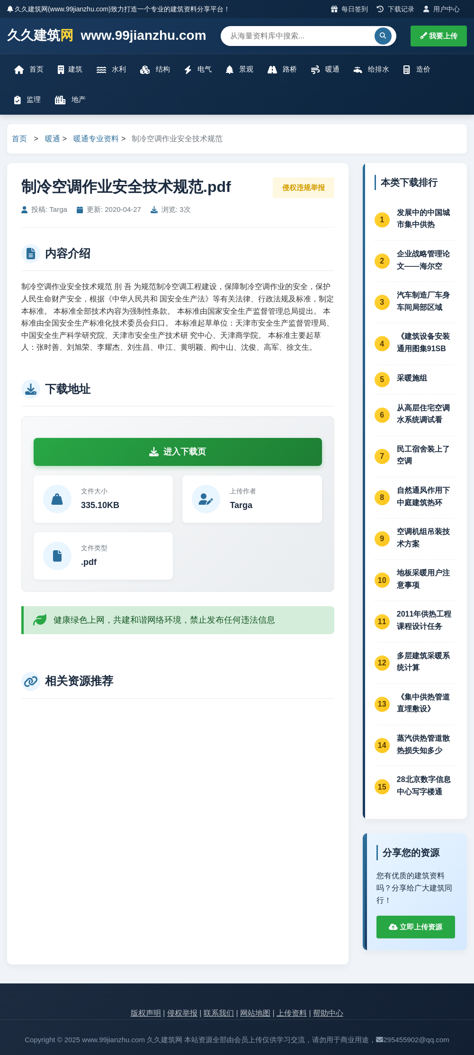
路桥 (282, 69)
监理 (27, 99)
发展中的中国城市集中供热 (423, 219)
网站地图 (255, 1013)
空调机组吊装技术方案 (423, 538)
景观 (239, 69)
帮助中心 (328, 1013)
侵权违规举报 (303, 187)
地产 (70, 99)
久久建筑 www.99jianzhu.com (106, 35)
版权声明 (146, 1013)
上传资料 (292, 1013)
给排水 (371, 69)
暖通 (325, 69)
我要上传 (438, 36)
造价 (416, 69)
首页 (29, 69)
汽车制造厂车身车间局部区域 (423, 301)
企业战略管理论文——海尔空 (423, 260)
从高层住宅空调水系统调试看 (423, 414)
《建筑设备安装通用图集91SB (423, 342)
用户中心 (441, 9)
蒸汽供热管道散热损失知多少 (423, 744)
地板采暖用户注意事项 (423, 579)
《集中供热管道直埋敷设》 (423, 703)
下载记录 (395, 9)
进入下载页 (177, 451)
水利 (111, 69)
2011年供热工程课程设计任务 (424, 620)
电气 (198, 69)
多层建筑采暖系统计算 (423, 662)
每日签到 (349, 9)
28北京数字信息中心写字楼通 (424, 785)
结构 (155, 69)
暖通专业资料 (96, 139)
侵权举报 (182, 1013)
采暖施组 (412, 378)
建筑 (70, 69)
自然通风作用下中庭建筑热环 (423, 496)
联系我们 (219, 1013)
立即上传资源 (415, 927)
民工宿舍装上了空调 (423, 455)
